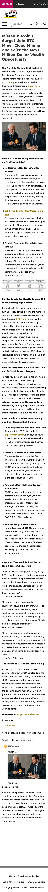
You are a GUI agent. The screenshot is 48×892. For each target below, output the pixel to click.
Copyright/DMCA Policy (16, 887)
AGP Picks (7, 4)
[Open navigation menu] (4, 23)
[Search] (19, 24)
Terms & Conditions (35, 882)
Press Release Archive (28, 876)
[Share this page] (44, 23)
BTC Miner (10, 725)
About (12, 876)
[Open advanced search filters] (37, 24)
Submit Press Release (13, 882)
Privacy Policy (37, 887)
